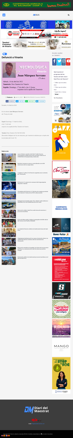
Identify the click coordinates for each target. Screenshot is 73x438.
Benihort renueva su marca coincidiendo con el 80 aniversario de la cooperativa (31, 164)
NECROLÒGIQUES (30, 97)
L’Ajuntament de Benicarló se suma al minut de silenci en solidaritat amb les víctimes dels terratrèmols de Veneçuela (33, 240)
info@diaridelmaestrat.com (38, 423)
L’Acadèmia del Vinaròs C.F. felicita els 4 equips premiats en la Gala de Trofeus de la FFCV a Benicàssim (33, 192)
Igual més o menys (60, 92)
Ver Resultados (58, 98)
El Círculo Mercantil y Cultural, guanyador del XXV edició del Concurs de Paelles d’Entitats (33, 220)
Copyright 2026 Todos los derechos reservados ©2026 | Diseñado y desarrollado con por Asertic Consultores (28, 434)
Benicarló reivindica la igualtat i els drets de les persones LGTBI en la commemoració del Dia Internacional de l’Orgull (33, 249)
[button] (4, 15)
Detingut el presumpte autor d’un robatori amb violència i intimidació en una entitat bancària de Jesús (33, 201)
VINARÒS (42, 97)
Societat (37, 97)
